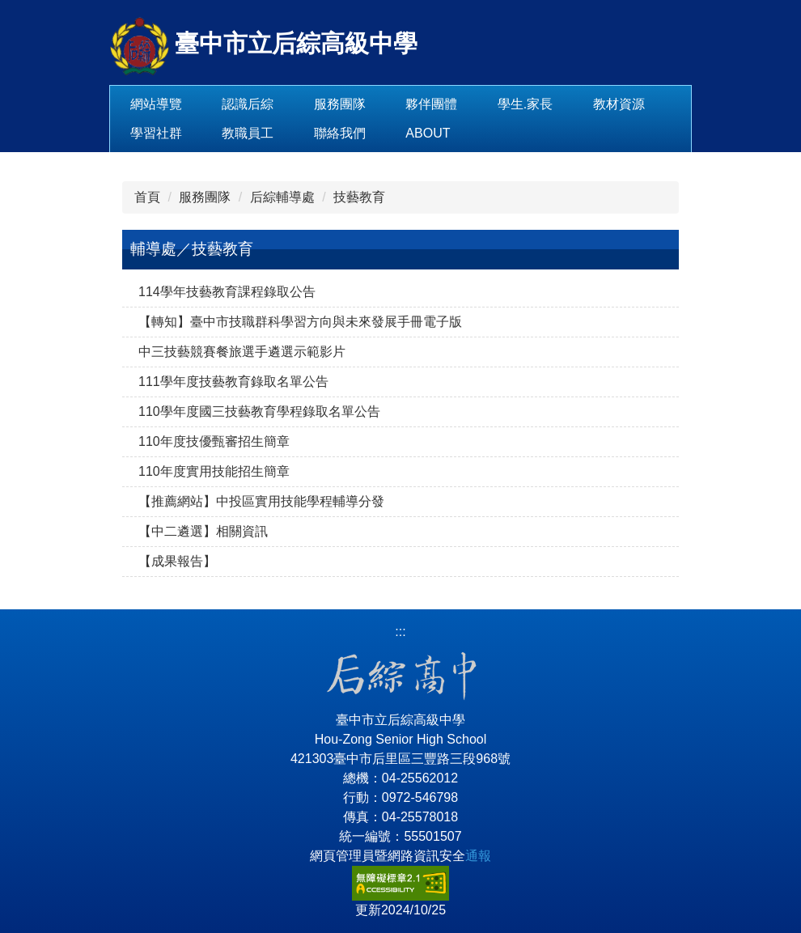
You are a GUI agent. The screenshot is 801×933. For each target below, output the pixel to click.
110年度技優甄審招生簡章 (214, 441)
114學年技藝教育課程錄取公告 (227, 292)
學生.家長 (576, 104)
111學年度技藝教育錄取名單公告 (233, 381)
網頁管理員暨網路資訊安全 (400, 856)
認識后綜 (298, 104)
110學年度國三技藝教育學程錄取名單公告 (259, 411)
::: (135, 104)
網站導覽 (207, 104)
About (520, 133)
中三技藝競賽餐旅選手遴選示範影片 (241, 351)
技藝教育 (359, 197)
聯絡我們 (431, 133)
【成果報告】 (177, 561)
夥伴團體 (482, 104)
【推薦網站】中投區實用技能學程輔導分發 (261, 501)
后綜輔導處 (282, 197)
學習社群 (247, 133)
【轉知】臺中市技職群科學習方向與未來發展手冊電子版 (300, 322)
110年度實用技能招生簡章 (214, 471)
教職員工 (340, 133)
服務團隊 (391, 104)
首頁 (147, 197)
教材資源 (156, 133)
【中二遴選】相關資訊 (203, 531)
